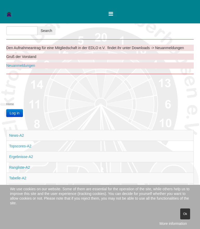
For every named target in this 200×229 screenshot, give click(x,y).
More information (173, 223)
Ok (185, 214)
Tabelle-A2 (17, 178)
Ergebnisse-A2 (21, 157)
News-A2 (16, 135)
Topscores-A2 (20, 146)
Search (46, 31)
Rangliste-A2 (19, 167)
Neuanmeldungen (20, 65)
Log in (15, 113)
